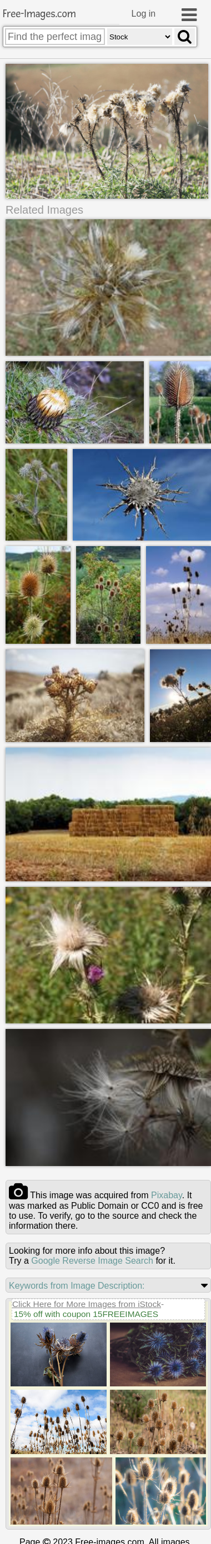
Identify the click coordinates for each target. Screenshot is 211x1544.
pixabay (166, 1195)
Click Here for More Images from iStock (86, 1304)
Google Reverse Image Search (92, 1261)
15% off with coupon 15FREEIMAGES (86, 1314)
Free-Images (39, 14)
